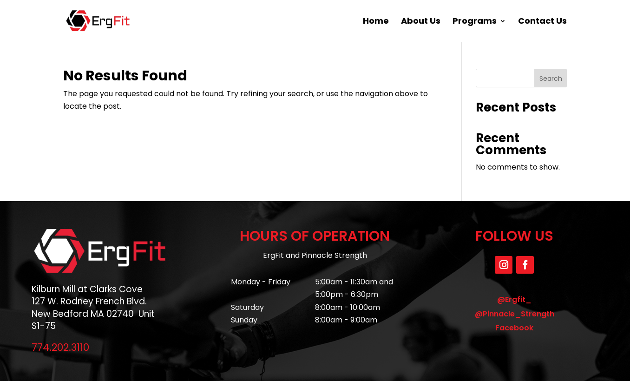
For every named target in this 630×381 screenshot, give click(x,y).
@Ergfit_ (514, 299)
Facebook (514, 327)
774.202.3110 (60, 347)
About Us (420, 22)
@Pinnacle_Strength (514, 314)
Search (550, 78)
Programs (475, 22)
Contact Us (542, 22)
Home (376, 22)
